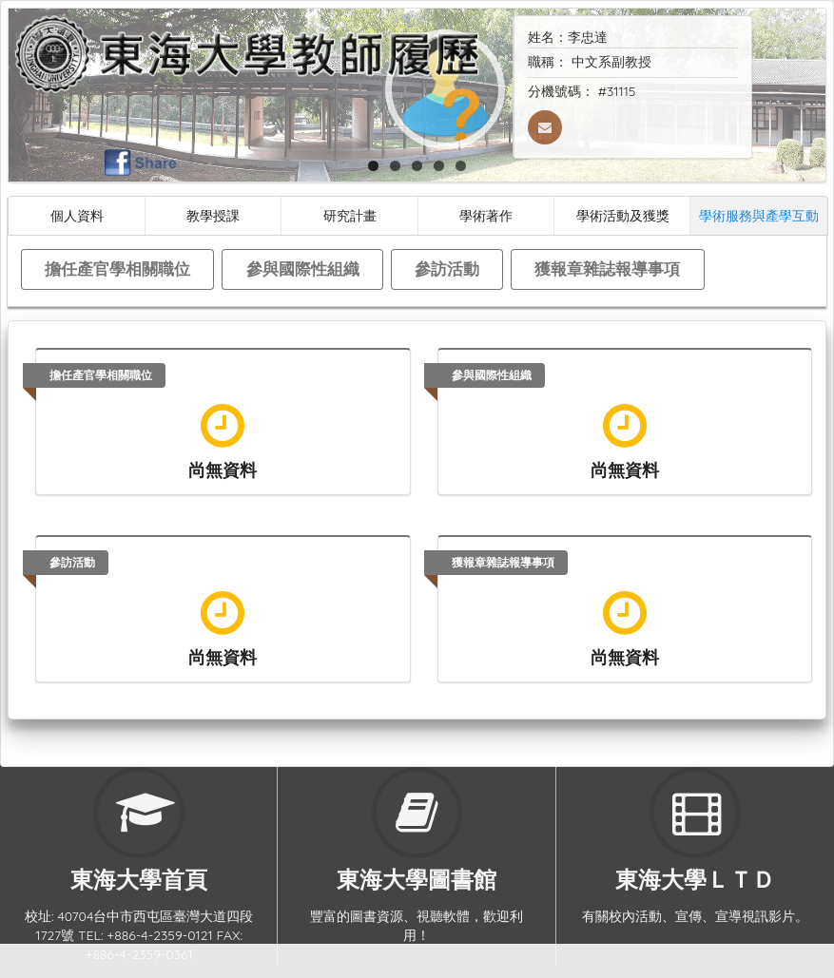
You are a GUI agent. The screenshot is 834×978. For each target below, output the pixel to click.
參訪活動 (447, 268)
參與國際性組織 (302, 268)
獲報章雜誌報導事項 (607, 268)
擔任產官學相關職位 (117, 268)
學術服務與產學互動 (759, 215)
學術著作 (486, 215)
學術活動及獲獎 (622, 215)
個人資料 (77, 215)
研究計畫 (350, 215)
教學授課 (213, 215)
